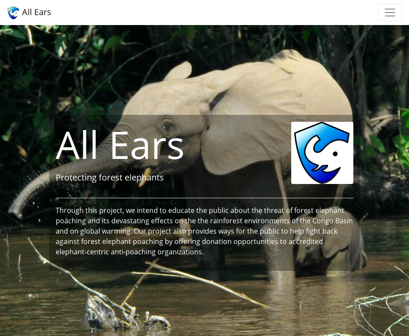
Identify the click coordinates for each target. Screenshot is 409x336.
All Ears (29, 12)
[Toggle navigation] (390, 12)
